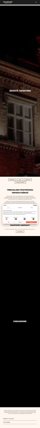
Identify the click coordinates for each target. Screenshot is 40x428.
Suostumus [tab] (8, 207)
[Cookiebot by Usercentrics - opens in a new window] (33, 205)
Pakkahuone (12, 179)
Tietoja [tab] (32, 207)
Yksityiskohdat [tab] (20, 207)
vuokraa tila (27, 179)
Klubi (20, 179)
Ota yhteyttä (20, 231)
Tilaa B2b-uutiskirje (20, 182)
